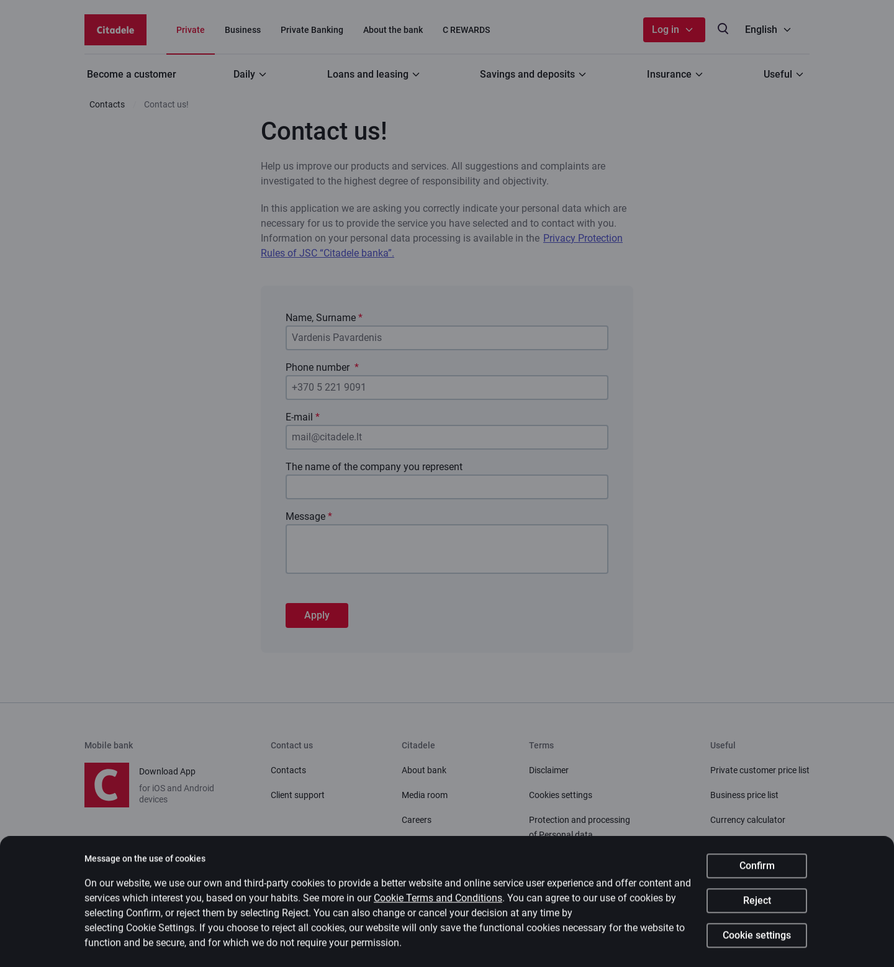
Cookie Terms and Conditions (438, 904)
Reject (757, 907)
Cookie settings (757, 942)
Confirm (757, 872)
